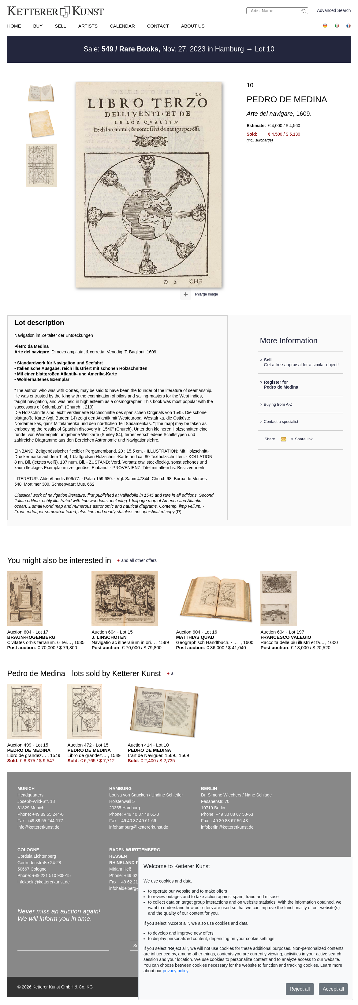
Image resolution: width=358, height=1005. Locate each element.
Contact (158, 25)
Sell (60, 25)
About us (192, 25)
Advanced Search (334, 10)
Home (14, 25)
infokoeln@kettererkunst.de (43, 881)
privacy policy (175, 970)
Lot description (39, 322)
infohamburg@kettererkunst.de (138, 827)
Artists (88, 25)
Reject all (300, 989)
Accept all (333, 989)
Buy (38, 25)
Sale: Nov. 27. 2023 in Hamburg (165, 49)
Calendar (122, 25)
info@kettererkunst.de (38, 827)
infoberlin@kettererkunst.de (227, 827)
